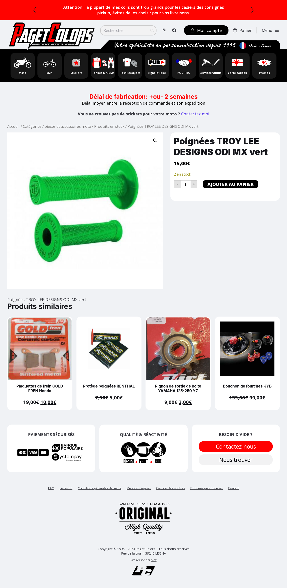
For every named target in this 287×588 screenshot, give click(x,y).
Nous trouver (236, 460)
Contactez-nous (235, 446)
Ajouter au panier (230, 184)
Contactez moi (195, 114)
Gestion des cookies (170, 488)
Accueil (13, 126)
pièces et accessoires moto (68, 126)
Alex (154, 560)
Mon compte (206, 30)
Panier (243, 30)
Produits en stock (109, 126)
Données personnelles (206, 488)
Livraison (66, 488)
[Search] (128, 30)
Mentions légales (139, 488)
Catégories (32, 126)
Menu (270, 30)
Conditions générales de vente (99, 488)
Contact (233, 488)
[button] (155, 141)
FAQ (51, 488)
